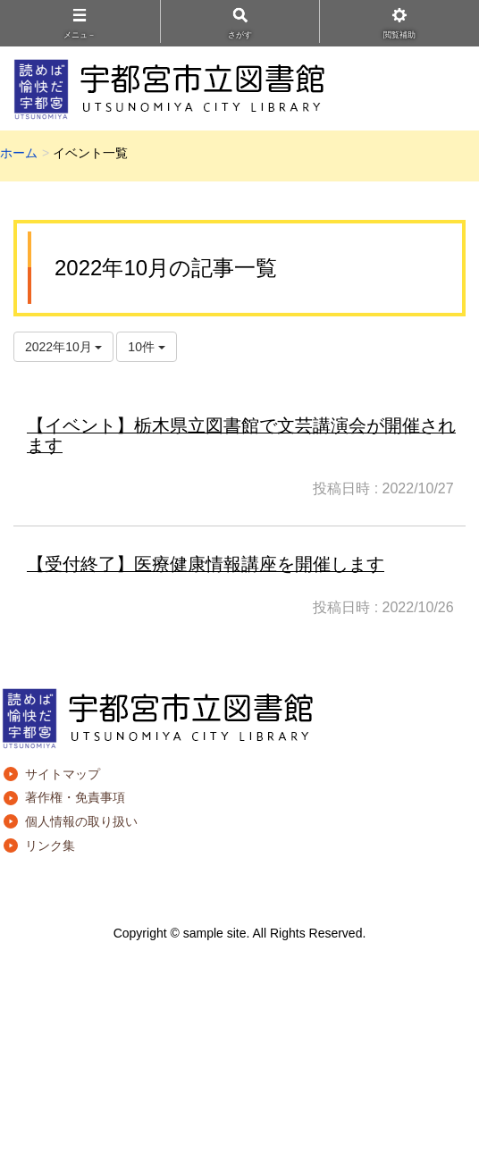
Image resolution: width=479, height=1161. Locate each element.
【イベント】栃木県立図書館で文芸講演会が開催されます (241, 435)
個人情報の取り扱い (81, 821)
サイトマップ (62, 774)
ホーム (19, 153)
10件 (146, 347)
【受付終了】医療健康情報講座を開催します (205, 564)
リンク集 (50, 845)
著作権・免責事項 (75, 797)
